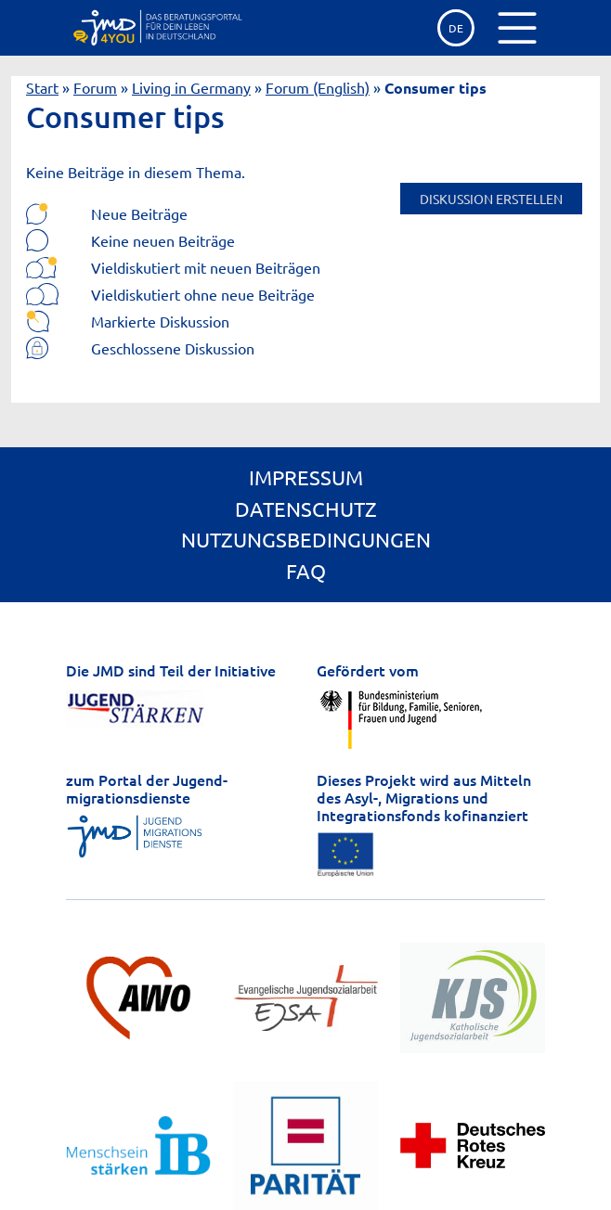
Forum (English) (318, 87)
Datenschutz (306, 508)
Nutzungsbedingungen (306, 539)
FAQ (306, 571)
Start (42, 87)
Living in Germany (191, 87)
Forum (95, 87)
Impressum (306, 477)
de (455, 27)
